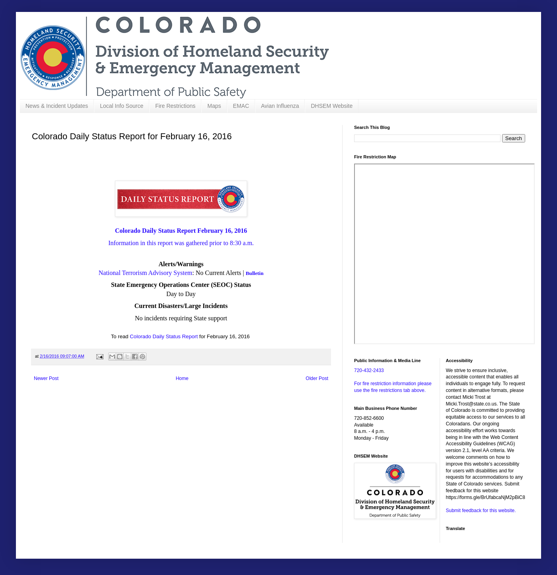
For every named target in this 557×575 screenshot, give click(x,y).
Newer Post (46, 378)
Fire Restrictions (175, 106)
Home (182, 378)
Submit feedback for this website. (481, 510)
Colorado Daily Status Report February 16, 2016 (181, 230)
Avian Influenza (280, 106)
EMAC (241, 106)
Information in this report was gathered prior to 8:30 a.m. (181, 243)
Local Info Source (121, 106)
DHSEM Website (332, 106)
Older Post (317, 378)
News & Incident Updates (56, 106)
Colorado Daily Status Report (164, 336)
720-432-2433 (369, 370)
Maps (214, 106)
